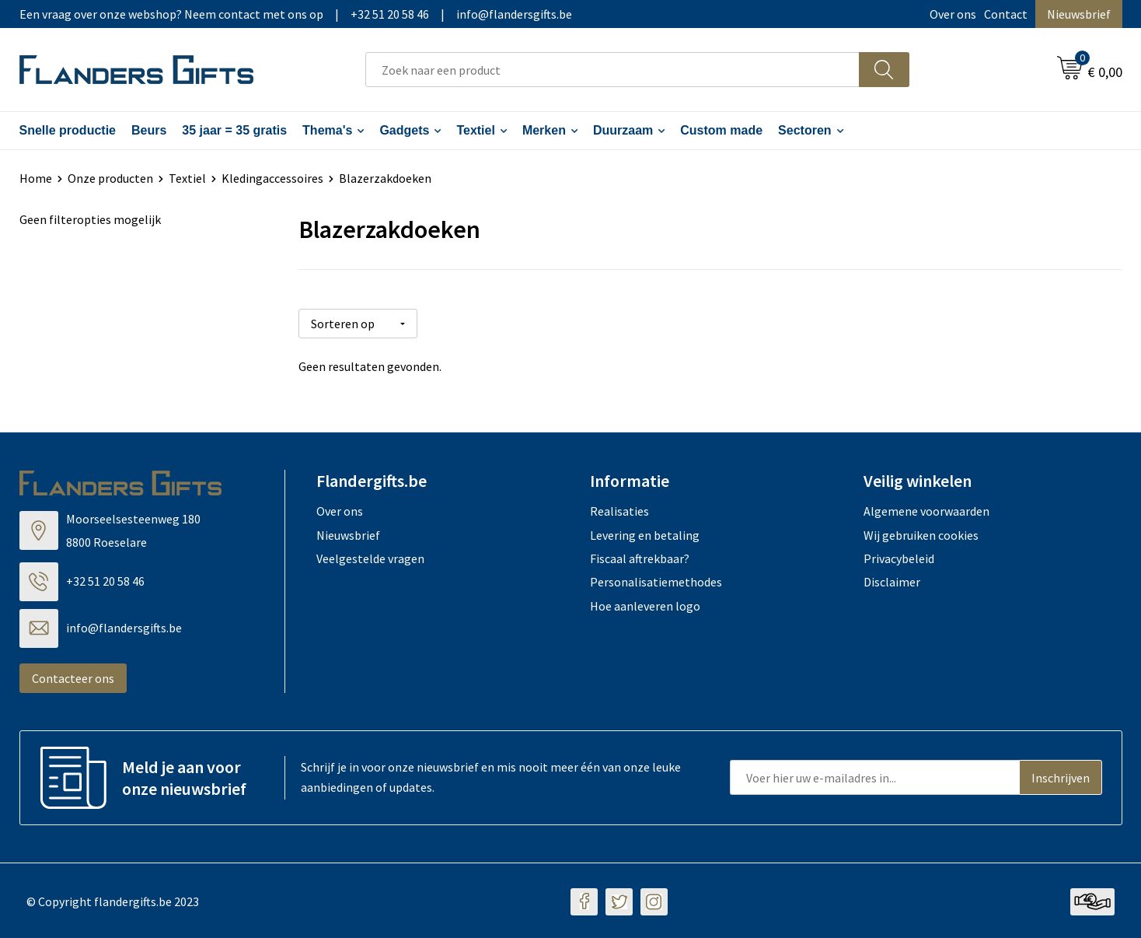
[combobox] (612, 69)
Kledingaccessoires (272, 178)
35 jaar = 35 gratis (234, 130)
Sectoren (804, 130)
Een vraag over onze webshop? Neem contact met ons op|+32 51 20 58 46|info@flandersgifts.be (295, 14)
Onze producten (110, 178)
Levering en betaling (645, 533)
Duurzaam (623, 130)
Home (35, 178)
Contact (1006, 14)
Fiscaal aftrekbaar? (639, 557)
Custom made (721, 130)
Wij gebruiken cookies (921, 533)
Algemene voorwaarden (926, 509)
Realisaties (619, 509)
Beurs (148, 130)
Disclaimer (892, 580)
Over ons (953, 14)
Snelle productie (67, 130)
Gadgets (404, 130)
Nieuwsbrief (1079, 14)
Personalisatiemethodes (656, 580)
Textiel (475, 130)
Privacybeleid (899, 557)
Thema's (327, 130)
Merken (544, 130)
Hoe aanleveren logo (645, 604)
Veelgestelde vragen (370, 557)
